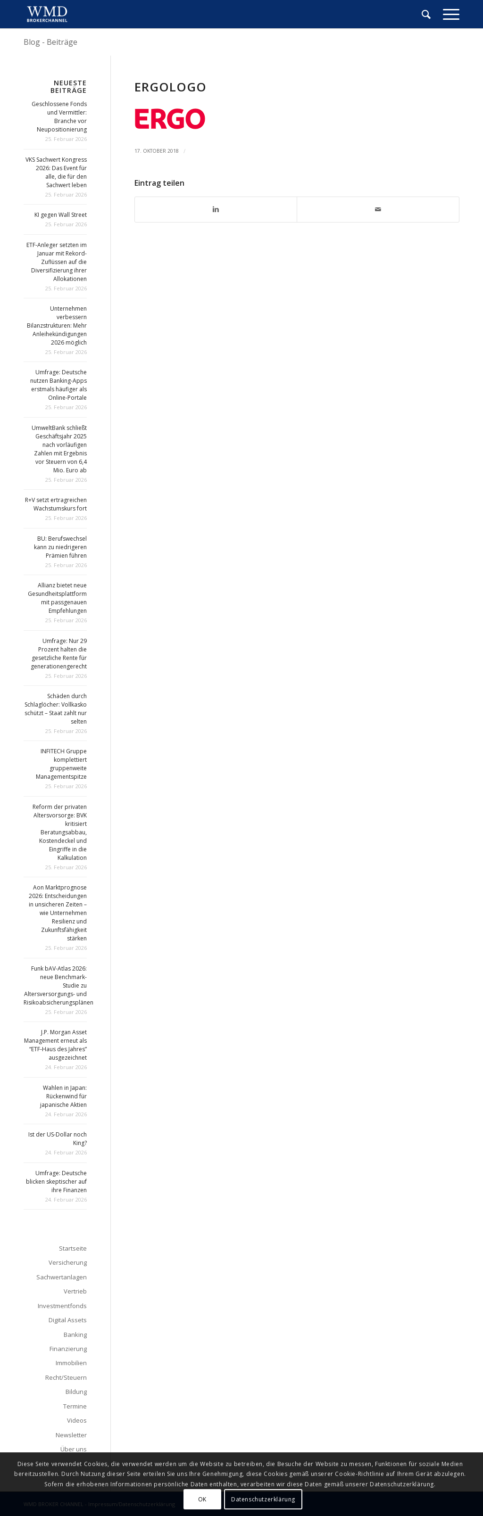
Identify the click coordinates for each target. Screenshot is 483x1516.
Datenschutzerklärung (263, 1499)
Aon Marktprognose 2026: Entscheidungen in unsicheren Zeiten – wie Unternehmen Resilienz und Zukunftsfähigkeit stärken (58, 912)
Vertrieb (75, 1291)
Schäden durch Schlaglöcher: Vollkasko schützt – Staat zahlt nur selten (56, 708)
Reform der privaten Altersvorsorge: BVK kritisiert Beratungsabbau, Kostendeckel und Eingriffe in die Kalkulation (60, 832)
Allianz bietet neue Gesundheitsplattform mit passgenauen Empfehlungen (57, 598)
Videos (77, 1420)
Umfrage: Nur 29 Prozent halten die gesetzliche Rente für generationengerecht (59, 653)
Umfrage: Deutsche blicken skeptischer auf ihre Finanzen (56, 1181)
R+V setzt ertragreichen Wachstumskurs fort (56, 504)
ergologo (170, 86)
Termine (75, 1406)
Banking (75, 1334)
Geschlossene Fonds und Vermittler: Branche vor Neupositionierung (59, 116)
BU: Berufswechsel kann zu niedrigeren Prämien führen (60, 547)
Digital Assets (68, 1320)
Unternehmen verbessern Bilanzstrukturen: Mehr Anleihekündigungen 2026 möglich (57, 325)
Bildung (76, 1391)
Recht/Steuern (66, 1377)
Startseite (73, 1248)
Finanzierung (68, 1348)
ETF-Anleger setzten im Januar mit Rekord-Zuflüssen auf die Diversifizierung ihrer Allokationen (56, 262)
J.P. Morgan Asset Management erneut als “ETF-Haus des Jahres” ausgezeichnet (55, 1045)
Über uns (73, 1449)
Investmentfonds (62, 1306)
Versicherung (68, 1262)
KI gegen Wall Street (60, 215)
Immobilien (71, 1363)
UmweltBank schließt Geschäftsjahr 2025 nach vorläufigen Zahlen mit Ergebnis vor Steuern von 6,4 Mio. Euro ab (59, 449)
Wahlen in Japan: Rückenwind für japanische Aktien (63, 1096)
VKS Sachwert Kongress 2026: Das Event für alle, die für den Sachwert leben (56, 172)
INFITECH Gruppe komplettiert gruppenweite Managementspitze (61, 764)
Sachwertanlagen (61, 1277)
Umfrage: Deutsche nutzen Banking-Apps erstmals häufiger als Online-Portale (58, 385)
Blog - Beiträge (50, 42)
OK (202, 1499)
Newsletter (71, 1435)
